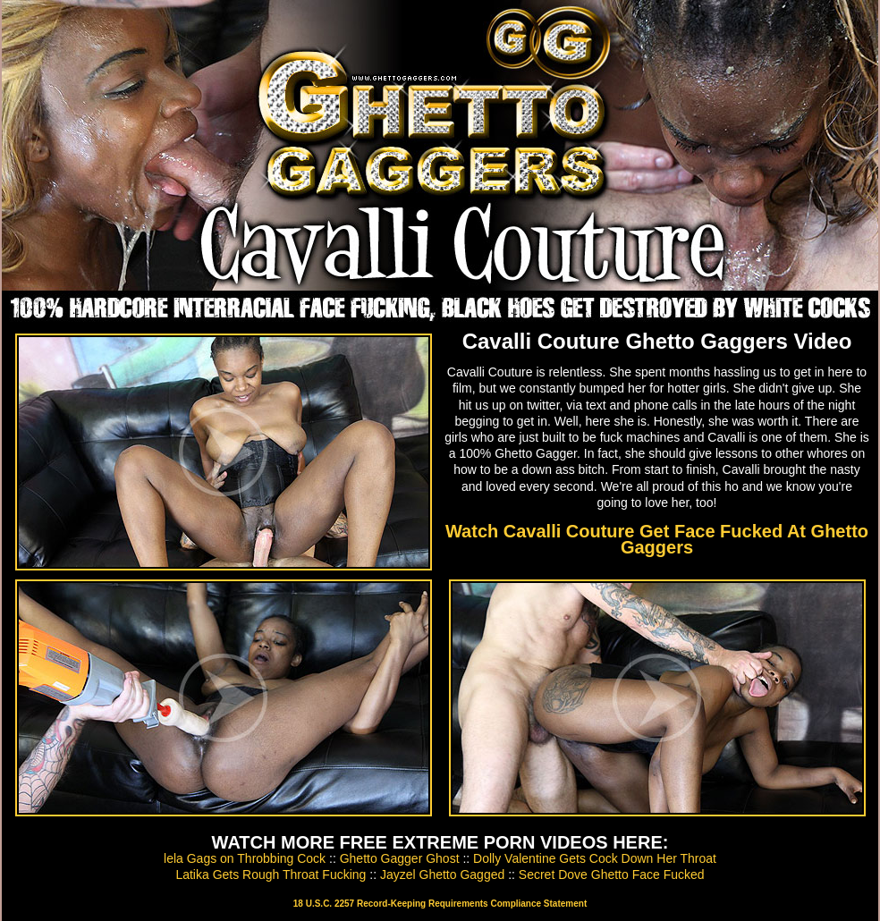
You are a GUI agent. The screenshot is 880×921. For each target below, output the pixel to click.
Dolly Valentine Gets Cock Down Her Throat (594, 858)
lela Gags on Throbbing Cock (245, 858)
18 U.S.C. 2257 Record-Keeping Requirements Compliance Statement (440, 903)
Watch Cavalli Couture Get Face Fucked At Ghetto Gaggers (656, 539)
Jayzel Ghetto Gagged (442, 874)
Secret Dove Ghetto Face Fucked (612, 874)
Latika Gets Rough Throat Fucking (270, 874)
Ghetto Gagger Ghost (400, 858)
